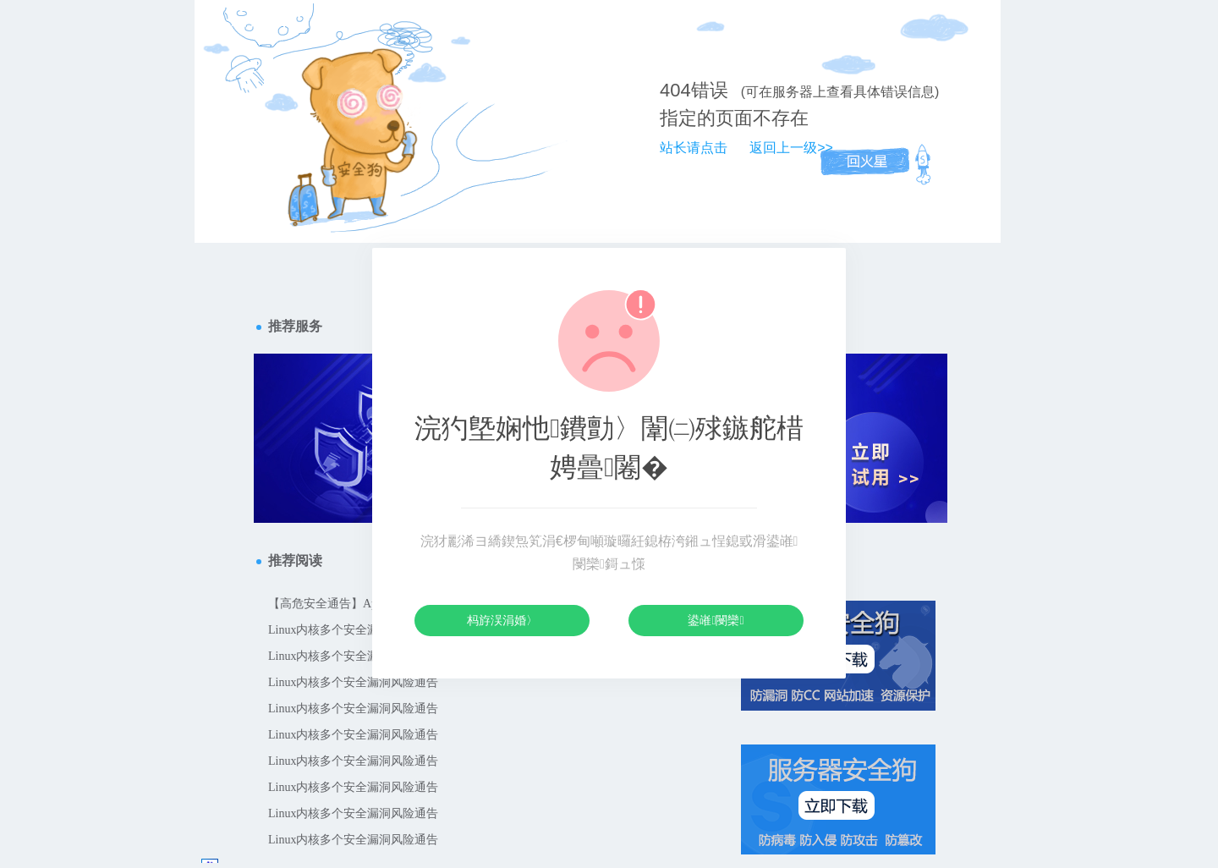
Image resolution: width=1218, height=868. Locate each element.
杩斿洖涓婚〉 (502, 620)
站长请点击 (693, 147)
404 (675, 90)
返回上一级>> (791, 147)
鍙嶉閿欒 (715, 620)
